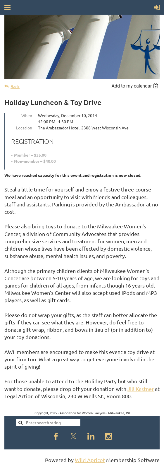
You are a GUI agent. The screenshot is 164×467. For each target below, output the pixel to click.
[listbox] (135, 86)
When (26, 115)
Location (24, 127)
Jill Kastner (140, 389)
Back (15, 86)
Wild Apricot (90, 460)
